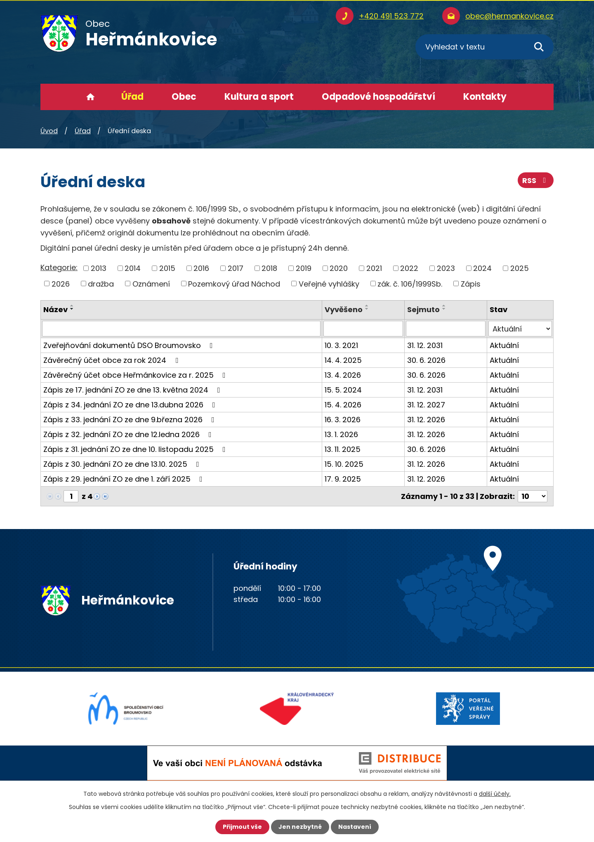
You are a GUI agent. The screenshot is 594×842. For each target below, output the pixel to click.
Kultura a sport (259, 96)
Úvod (90, 97)
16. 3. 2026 (343, 419)
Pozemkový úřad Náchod (234, 283)
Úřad (132, 96)
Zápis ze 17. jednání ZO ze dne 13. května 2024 (133, 390)
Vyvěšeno (344, 309)
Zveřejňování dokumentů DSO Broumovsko (129, 345)
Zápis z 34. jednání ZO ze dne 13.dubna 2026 (131, 405)
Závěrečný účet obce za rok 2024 (112, 360)
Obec (184, 96)
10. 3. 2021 (341, 345)
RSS (535, 180)
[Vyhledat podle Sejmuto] (446, 328)
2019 (303, 268)
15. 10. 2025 (344, 464)
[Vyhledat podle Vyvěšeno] (363, 328)
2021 (374, 268)
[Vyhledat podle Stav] (520, 328)
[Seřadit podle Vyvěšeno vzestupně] (367, 305)
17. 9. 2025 (343, 479)
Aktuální (504, 345)
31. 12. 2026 (426, 419)
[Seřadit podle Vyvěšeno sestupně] (367, 308)
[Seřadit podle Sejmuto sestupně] (444, 308)
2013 (98, 268)
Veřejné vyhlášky (329, 283)
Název (55, 309)
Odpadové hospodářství (378, 96)
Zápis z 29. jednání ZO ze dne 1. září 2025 (124, 479)
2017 (235, 268)
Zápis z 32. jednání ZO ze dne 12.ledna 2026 (129, 434)
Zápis (471, 283)
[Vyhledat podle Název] (181, 328)
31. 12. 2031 (425, 345)
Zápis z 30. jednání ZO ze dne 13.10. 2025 (123, 464)
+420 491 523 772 (391, 16)
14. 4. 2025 (343, 360)
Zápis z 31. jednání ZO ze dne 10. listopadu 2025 (136, 449)
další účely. (495, 794)
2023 (446, 268)
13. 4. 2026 (343, 375)
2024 (482, 268)
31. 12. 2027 (426, 405)
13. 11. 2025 (343, 449)
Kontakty (485, 96)
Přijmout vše (242, 827)
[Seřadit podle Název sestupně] (72, 308)
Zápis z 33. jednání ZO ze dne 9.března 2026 (130, 419)
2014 (133, 268)
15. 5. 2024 (343, 390)
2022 (409, 268)
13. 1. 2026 (341, 434)
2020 (339, 268)
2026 (61, 283)
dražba (101, 283)
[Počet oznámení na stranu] (532, 496)
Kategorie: (59, 267)
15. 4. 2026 (343, 405)
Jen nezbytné (300, 827)
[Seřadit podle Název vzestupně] (72, 305)
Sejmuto (423, 309)
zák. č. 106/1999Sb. (409, 283)
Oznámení (151, 283)
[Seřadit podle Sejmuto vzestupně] (444, 305)
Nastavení (354, 827)
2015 (167, 268)
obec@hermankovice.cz (509, 16)
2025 (519, 268)
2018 (269, 268)
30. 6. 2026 (426, 360)
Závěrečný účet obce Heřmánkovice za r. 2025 (136, 375)
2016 (201, 268)
